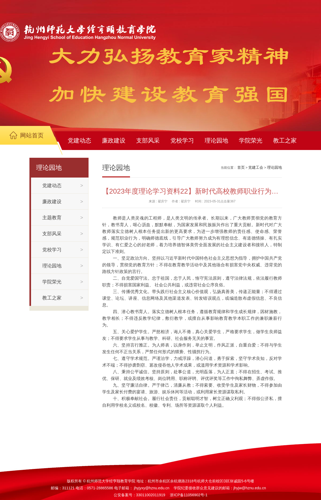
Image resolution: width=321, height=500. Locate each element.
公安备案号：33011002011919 (139, 495)
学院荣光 (250, 140)
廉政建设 (113, 140)
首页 (241, 167)
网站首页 (32, 135)
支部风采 (148, 140)
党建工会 (255, 167)
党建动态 (79, 140)
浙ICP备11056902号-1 (188, 495)
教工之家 (285, 140)
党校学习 (182, 140)
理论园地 (216, 140)
